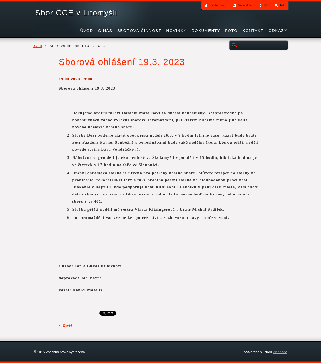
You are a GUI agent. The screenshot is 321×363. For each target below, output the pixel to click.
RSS (267, 5)
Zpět (68, 325)
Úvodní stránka (219, 5)
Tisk (281, 5)
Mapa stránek (246, 5)
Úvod (38, 46)
